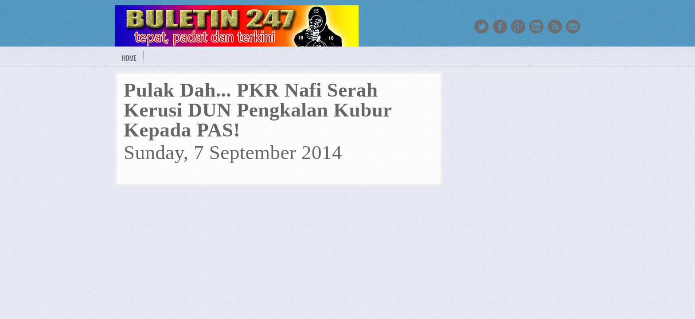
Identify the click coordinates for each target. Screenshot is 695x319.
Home (129, 57)
